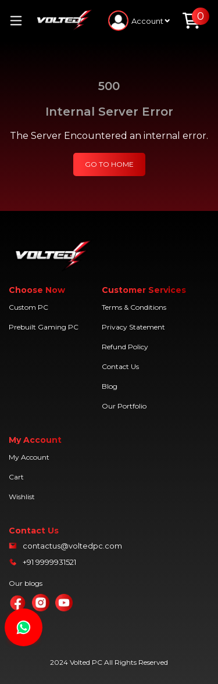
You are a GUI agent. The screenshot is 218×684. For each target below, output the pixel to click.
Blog (109, 386)
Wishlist (22, 496)
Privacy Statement (133, 327)
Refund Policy (125, 346)
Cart (16, 476)
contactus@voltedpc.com (72, 545)
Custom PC (28, 307)
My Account (29, 457)
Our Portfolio (124, 406)
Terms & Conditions (134, 307)
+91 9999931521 (49, 562)
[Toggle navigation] (20, 21)
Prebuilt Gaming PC (43, 327)
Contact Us (120, 366)
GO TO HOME (109, 164)
